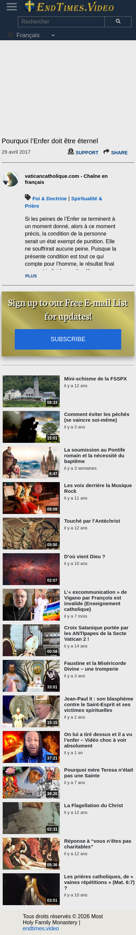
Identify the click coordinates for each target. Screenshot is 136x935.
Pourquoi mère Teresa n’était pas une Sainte (98, 772)
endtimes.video (41, 928)
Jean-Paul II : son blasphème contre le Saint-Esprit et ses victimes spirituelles (98, 704)
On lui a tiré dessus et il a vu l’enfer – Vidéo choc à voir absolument (98, 739)
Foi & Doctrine (49, 198)
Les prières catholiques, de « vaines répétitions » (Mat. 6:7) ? (99, 882)
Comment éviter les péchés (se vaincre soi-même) (96, 417)
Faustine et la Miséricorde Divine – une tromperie (95, 666)
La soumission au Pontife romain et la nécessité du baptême (94, 455)
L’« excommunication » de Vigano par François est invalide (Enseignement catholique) (95, 600)
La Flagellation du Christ (93, 805)
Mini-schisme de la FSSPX (95, 378)
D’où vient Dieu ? (84, 556)
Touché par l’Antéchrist (92, 521)
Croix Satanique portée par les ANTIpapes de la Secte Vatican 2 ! (96, 633)
